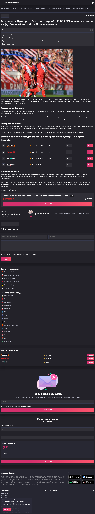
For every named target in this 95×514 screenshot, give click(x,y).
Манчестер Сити (8, 302)
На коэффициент (7, 434)
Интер (5, 318)
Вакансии (4, 497)
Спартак (6, 331)
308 (49, 152)
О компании (4, 493)
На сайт (90, 145)
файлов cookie (7, 506)
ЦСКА (5, 338)
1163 (49, 158)
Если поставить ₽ (7, 426)
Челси (5, 315)
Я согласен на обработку (19, 254)
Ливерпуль (6, 305)
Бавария (6, 309)
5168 (49, 146)
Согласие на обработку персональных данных (15, 512)
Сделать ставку (47, 203)
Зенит (5, 328)
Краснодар (6, 341)
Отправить (5, 259)
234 (49, 165)
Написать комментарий (10, 224)
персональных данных (28, 254)
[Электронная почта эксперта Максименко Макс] (31, 217)
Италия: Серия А (7, 278)
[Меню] (2, 2)
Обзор (69, 145)
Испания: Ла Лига (9, 272)
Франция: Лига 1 (7, 288)
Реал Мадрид (7, 296)
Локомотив (7, 335)
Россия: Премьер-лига (9, 275)
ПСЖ (5, 312)
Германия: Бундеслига (9, 285)
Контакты (4, 495)
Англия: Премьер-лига (9, 281)
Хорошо (6, 509)
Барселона (6, 299)
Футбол (4, 16)
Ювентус (6, 322)
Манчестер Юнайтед (10, 325)
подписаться (47, 409)
